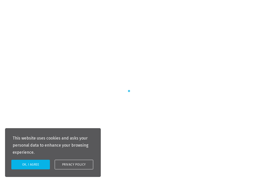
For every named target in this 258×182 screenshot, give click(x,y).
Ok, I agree (30, 164)
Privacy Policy (74, 164)
